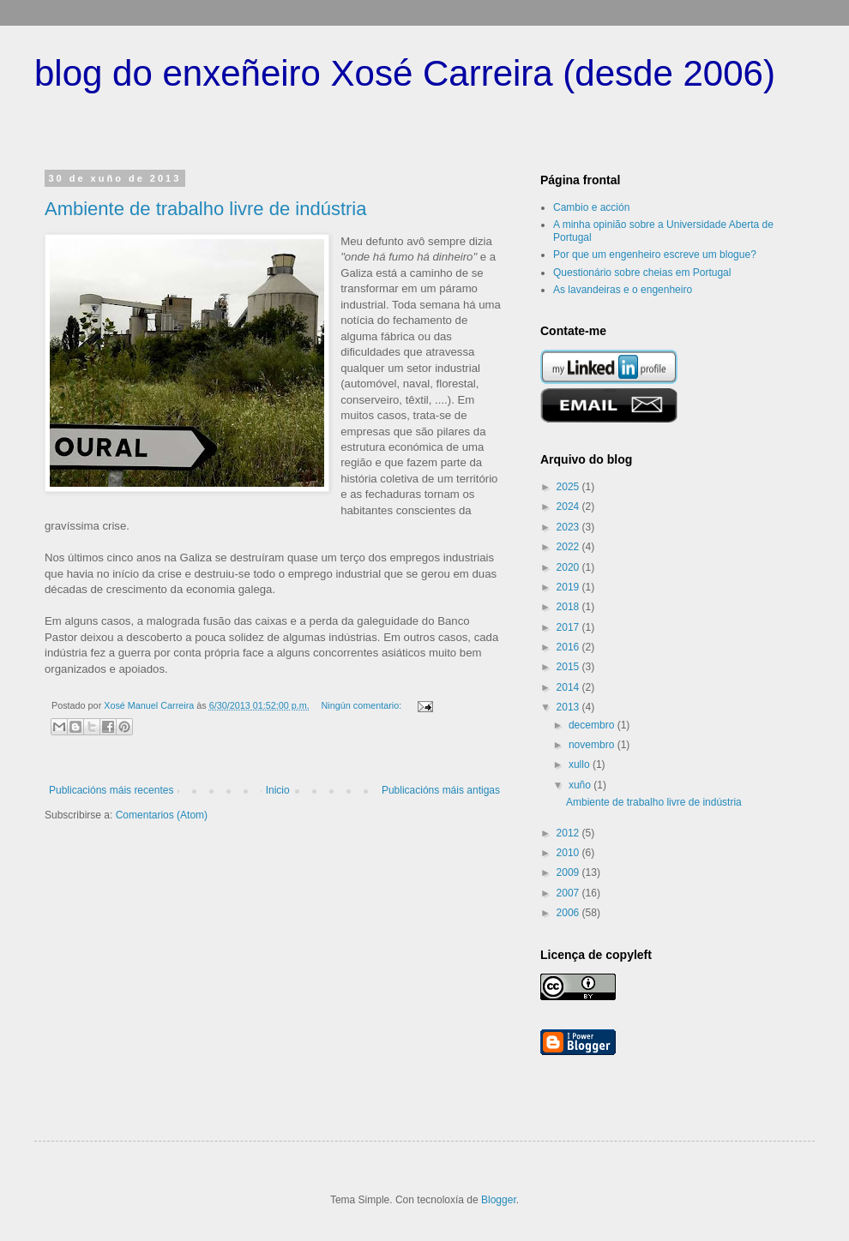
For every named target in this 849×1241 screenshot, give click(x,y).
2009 (569, 872)
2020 (569, 567)
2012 (569, 833)
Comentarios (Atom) (162, 815)
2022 (569, 547)
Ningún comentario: (363, 705)
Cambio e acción (591, 207)
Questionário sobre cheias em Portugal (642, 273)
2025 (569, 487)
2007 (569, 893)
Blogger (498, 1200)
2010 (569, 853)
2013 (569, 707)
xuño (581, 785)
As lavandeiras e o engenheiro (622, 290)
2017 (569, 627)
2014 (569, 687)
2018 (569, 607)
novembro (593, 745)
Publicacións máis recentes (111, 790)
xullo (581, 764)
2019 (569, 587)
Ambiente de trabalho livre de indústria (205, 208)
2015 (569, 667)
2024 (569, 507)
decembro (593, 725)
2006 (569, 913)
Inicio (278, 790)
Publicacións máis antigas (441, 790)
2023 (569, 527)
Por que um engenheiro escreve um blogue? (654, 255)
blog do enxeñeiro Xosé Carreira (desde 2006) (404, 73)
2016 (569, 647)
